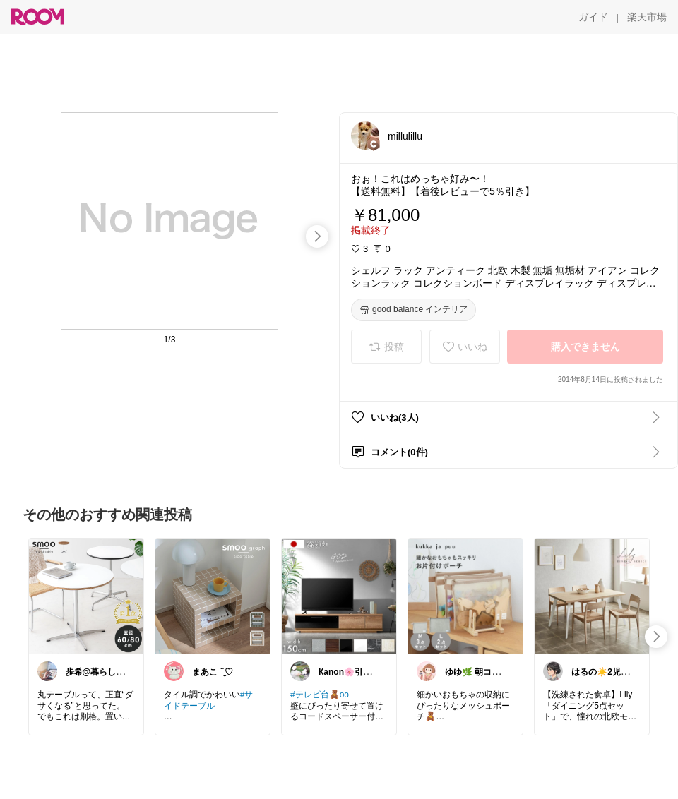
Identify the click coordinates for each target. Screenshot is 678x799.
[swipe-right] (317, 236)
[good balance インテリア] (413, 310)
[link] (86, 596)
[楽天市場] (647, 17)
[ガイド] (593, 17)
